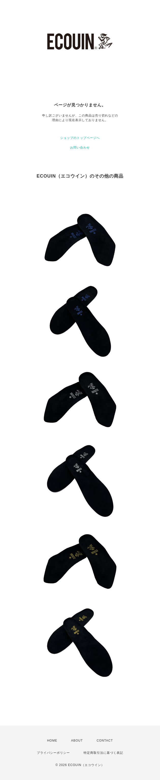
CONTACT (105, 740)
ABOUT (77, 740)
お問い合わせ (80, 147)
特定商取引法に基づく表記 (103, 753)
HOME (52, 740)
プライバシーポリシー (53, 753)
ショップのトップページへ (80, 138)
